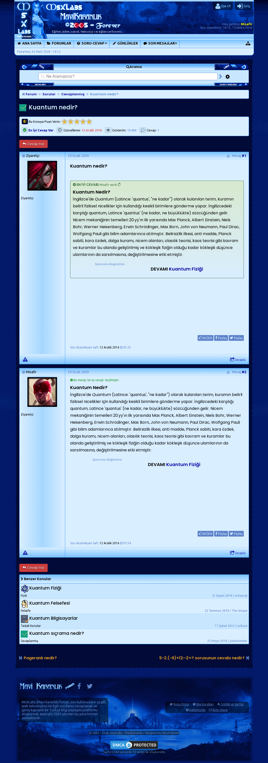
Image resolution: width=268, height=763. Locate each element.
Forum (29, 94)
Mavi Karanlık (48, 702)
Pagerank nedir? (40, 658)
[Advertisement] (110, 297)
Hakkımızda (197, 710)
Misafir (246, 24)
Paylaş (221, 338)
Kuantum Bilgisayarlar (53, 618)
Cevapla (238, 359)
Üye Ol (222, 6)
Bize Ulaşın (220, 710)
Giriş (243, 6)
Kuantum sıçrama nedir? (56, 633)
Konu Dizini (181, 704)
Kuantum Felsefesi (49, 603)
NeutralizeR (170, 733)
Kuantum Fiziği (186, 269)
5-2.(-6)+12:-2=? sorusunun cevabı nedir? (202, 658)
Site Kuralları (205, 704)
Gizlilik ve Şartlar (232, 704)
